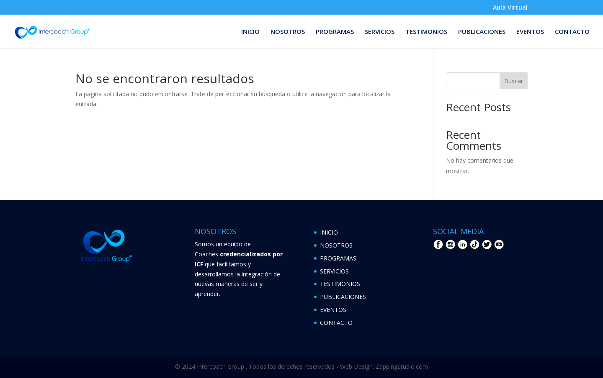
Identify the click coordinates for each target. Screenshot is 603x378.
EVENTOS (530, 32)
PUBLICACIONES (481, 32)
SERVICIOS (379, 32)
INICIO (250, 32)
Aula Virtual (510, 8)
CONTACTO (572, 32)
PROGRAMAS (335, 32)
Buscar (513, 81)
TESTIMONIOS (426, 32)
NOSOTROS (288, 32)
